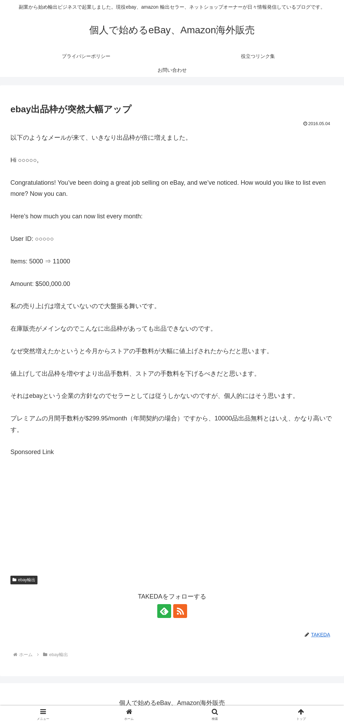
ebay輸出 (23, 579)
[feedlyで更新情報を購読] (164, 611)
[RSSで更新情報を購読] (180, 611)
